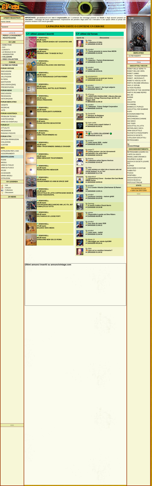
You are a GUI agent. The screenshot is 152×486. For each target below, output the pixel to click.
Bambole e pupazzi (135, 107)
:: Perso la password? (11, 35)
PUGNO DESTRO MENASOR (47, 170)
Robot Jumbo (133, 73)
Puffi (129, 112)
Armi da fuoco (7, 168)
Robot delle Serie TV (136, 69)
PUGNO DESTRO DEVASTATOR (49, 123)
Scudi (3, 170)
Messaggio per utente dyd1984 (99, 241)
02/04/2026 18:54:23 (94, 155)
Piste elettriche (134, 182)
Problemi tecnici (8, 116)
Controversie (7, 119)
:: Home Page (6, 45)
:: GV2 (3, 47)
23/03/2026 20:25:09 (94, 198)
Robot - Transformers (137, 76)
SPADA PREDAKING (44, 100)
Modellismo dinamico (136, 157)
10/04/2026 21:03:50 (94, 53)
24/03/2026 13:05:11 (94, 191)
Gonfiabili (131, 175)
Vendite (4, 105)
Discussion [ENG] (8, 85)
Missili (4, 162)
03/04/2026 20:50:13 (94, 144)
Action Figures (134, 88)
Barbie (130, 97)
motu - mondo (93, 69)
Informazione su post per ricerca (100, 78)
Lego (129, 100)
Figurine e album (134, 159)
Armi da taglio (7, 165)
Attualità (5, 128)
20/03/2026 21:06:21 (94, 225)
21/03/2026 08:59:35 (94, 216)
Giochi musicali (134, 180)
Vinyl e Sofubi (133, 85)
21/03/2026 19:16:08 (94, 207)
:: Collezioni (6, 57)
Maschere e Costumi (136, 168)
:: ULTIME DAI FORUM (9, 65)
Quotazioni (6, 82)
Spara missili (6, 176)
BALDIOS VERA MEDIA (45, 228)
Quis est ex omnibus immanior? (100, 250)
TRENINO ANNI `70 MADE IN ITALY (50, 53)
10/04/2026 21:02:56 (94, 62)
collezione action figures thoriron (100, 160)
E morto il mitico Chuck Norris (99, 205)
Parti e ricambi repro (136, 92)
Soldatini (131, 102)
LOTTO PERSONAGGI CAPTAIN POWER (52, 77)
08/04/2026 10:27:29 (94, 117)
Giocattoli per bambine (137, 109)
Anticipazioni (6, 99)
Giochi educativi (134, 178)
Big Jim (130, 95)
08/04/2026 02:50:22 (94, 126)
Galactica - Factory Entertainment (101, 60)
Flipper (130, 166)
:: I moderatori (7, 54)
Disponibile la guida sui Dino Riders (101, 214)
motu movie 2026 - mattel (97, 142)
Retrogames (133, 140)
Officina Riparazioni (10, 139)
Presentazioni (7, 87)
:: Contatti (5, 50)
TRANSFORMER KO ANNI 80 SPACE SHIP (52, 181)
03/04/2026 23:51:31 (94, 135)
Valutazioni (6, 77)
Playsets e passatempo (137, 133)
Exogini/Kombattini (135, 114)
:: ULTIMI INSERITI (134, 56)
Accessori (5, 173)
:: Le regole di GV (8, 52)
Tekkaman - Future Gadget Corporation (103, 106)
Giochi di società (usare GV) (138, 162)
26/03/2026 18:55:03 (94, 182)
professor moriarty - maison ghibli (101, 196)
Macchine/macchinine (136, 119)
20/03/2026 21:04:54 (94, 234)
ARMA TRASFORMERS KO (47, 135)
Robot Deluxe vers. (136, 71)
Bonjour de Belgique (96, 115)
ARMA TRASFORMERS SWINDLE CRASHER (53, 146)
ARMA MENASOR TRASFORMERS (50, 158)
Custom (4, 145)
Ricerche (5, 108)
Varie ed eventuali (9, 122)
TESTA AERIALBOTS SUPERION (49, 112)
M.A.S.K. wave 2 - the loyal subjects (101, 87)
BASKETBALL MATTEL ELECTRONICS (51, 88)
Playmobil (131, 104)
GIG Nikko (131, 121)
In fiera (4, 79)
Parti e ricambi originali (138, 83)
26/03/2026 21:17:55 (94, 173)
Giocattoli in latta (135, 126)
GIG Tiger (131, 123)
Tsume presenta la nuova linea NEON (102, 51)
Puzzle (130, 173)
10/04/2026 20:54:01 (94, 71)
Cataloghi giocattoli (136, 138)
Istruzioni (5, 178)
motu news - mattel (95, 232)
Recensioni (6, 74)
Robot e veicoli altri (136, 81)
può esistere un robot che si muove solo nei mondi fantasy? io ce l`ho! (103, 170)
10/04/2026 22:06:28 (94, 44)
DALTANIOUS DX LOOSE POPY (49, 216)
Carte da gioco (134, 154)
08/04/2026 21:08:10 (94, 102)
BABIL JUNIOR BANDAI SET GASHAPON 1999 (54, 42)
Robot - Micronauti (135, 78)
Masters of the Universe (138, 90)
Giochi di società (134, 135)
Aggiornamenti (8, 154)
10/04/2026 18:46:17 (94, 80)
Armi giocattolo (134, 131)
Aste (3, 110)
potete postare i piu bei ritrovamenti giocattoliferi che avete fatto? (100, 152)
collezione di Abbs (95, 42)
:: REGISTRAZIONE (8, 38)
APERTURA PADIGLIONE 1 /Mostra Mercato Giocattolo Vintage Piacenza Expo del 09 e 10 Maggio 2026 (103, 98)
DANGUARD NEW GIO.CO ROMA (49, 239)
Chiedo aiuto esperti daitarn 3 (99, 124)
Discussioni (6, 71)
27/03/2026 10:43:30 (94, 162)
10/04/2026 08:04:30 (94, 89)
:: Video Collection (9, 59)
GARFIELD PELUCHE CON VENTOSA (51, 65)
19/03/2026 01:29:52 (94, 252)
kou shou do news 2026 (97, 223)
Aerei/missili (132, 116)
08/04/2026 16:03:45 (94, 108)
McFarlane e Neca (135, 128)
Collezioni (5, 142)
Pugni (3, 160)
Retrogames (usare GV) (137, 152)
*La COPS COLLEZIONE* (100, 133)
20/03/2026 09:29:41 (94, 243)
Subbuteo (131, 170)
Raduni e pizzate (8, 133)
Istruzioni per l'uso (10, 151)
